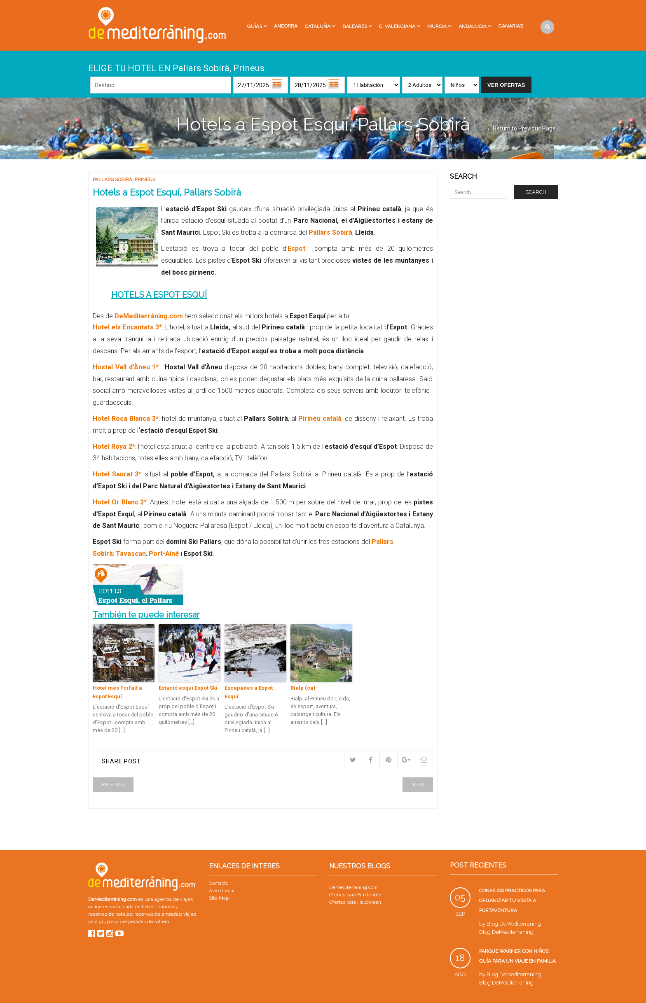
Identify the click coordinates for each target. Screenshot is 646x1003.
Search (535, 192)
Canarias (511, 26)
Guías (254, 26)
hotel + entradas (158, 907)
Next (418, 784)
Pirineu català (320, 418)
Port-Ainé (165, 553)
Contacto (218, 883)
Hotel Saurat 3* (117, 474)
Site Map (219, 898)
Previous (113, 784)
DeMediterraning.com (353, 887)
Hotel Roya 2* (114, 446)
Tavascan (131, 553)
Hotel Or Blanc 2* (120, 502)
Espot (296, 248)
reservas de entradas (157, 914)
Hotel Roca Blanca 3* (126, 418)
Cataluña (317, 26)
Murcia (437, 26)
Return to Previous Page (524, 128)
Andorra (285, 26)
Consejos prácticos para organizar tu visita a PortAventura (512, 900)
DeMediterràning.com (149, 316)
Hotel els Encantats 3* (127, 327)
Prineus (145, 179)
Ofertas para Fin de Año (355, 895)
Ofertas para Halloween (355, 902)
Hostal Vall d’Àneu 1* (126, 367)
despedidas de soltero (144, 921)
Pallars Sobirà (112, 179)
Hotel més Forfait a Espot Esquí (117, 692)
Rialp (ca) (303, 688)
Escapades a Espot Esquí (249, 692)
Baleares (354, 26)
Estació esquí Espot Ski (188, 688)
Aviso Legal (221, 890)
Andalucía (473, 26)
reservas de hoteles (110, 914)
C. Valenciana (397, 26)
